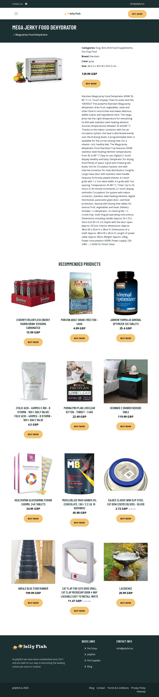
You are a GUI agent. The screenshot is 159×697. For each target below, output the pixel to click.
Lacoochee (125, 588)
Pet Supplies (94, 660)
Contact (101, 687)
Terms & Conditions (118, 687)
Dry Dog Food (89, 51)
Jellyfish (91, 654)
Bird (104, 47)
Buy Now (91, 83)
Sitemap (141, 691)
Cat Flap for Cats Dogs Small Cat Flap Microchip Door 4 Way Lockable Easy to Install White (79, 592)
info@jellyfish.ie (137, 3)
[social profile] (26, 4)
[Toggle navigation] (16, 13)
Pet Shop (137, 13)
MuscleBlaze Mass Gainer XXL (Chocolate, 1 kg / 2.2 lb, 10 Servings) (79, 504)
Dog (98, 47)
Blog (89, 666)
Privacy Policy (138, 687)
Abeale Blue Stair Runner (33, 588)
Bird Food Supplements (120, 47)
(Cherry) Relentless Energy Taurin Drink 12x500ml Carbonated (33, 323)
